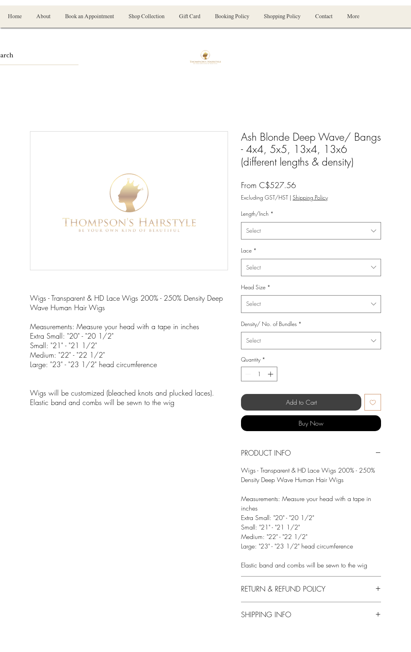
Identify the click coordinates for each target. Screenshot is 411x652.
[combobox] (311, 230)
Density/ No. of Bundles (271, 324)
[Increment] (271, 374)
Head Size (256, 287)
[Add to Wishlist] (372, 402)
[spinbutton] (259, 374)
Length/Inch (257, 213)
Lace (249, 250)
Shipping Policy (310, 197)
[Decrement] (247, 374)
